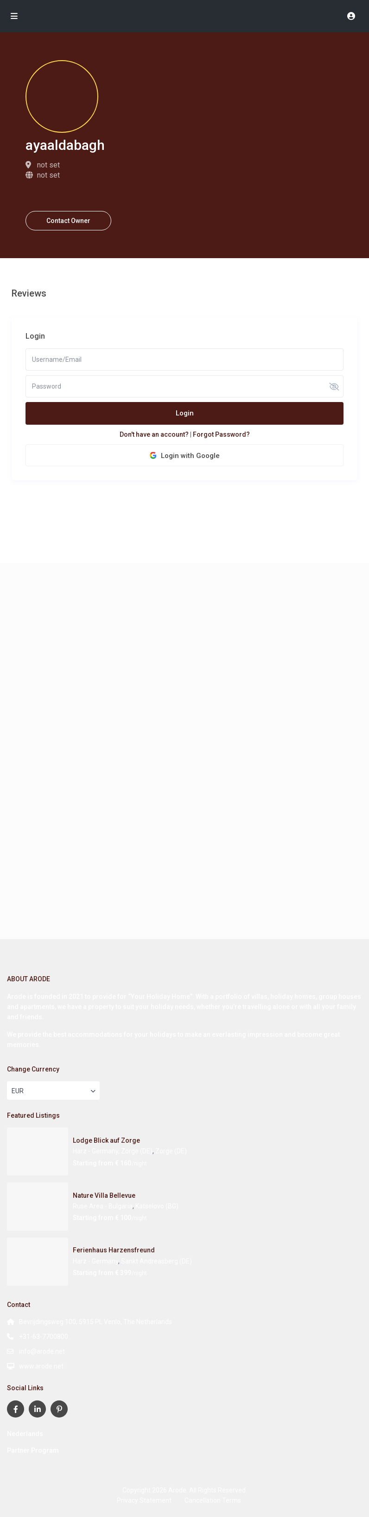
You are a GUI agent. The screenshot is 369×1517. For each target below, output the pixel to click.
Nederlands (25, 1433)
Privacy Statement (144, 1500)
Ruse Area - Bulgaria (103, 1206)
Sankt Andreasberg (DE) (156, 1261)
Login (185, 413)
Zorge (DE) (171, 1151)
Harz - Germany (95, 1261)
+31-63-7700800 (43, 1336)
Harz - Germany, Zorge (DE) (113, 1151)
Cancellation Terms (212, 1500)
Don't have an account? (154, 434)
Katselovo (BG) (156, 1206)
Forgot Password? (221, 434)
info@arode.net (42, 1351)
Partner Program (33, 1450)
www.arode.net (41, 1366)
